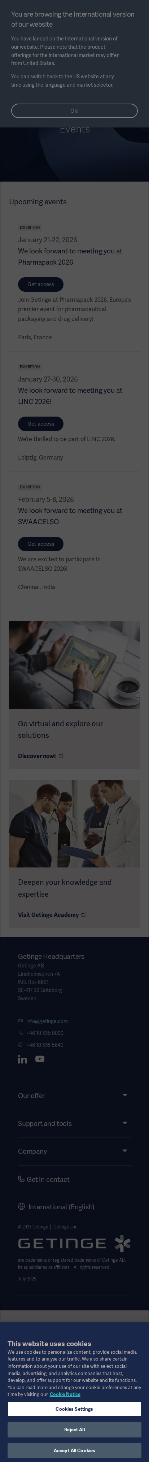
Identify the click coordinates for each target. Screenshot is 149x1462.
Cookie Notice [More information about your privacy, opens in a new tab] (65, 1399)
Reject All (74, 1434)
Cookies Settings (74, 1413)
